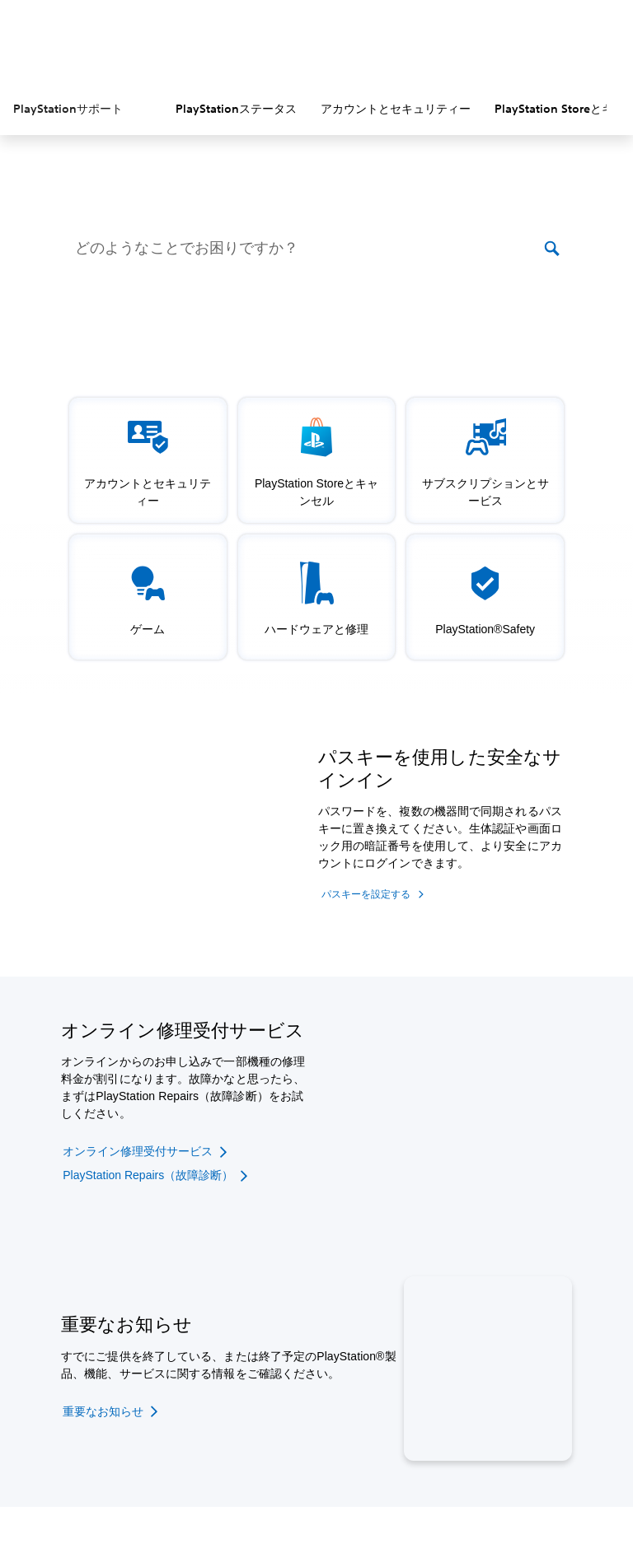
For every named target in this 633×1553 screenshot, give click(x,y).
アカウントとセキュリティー (396, 108)
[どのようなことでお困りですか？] (308, 248)
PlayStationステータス (236, 108)
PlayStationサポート (68, 108)
